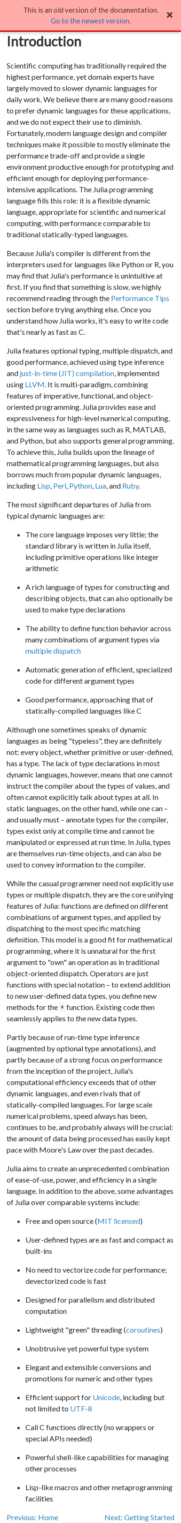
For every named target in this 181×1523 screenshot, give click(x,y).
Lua (100, 485)
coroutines (143, 1329)
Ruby (130, 485)
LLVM (35, 384)
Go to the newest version (90, 20)
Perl (59, 485)
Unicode (106, 1397)
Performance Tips (140, 298)
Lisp (43, 485)
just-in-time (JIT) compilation (67, 373)
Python (80, 485)
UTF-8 (81, 1408)
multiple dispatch (53, 650)
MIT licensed (118, 1220)
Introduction (44, 41)
